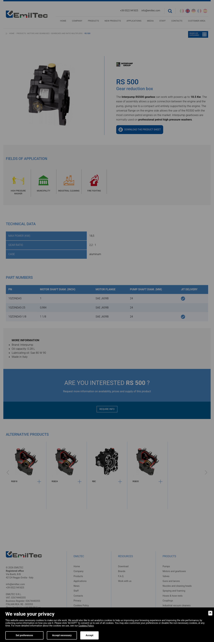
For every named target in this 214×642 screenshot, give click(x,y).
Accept (89, 635)
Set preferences (24, 635)
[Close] (210, 613)
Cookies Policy (85, 625)
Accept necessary (62, 635)
